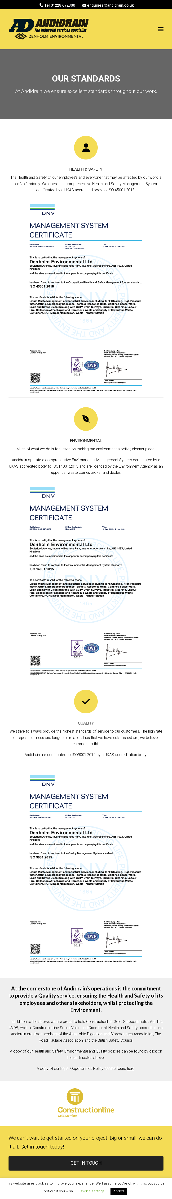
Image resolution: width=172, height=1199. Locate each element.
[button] (160, 29)
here (130, 1068)
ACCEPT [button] (118, 1191)
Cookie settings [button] (92, 1191)
